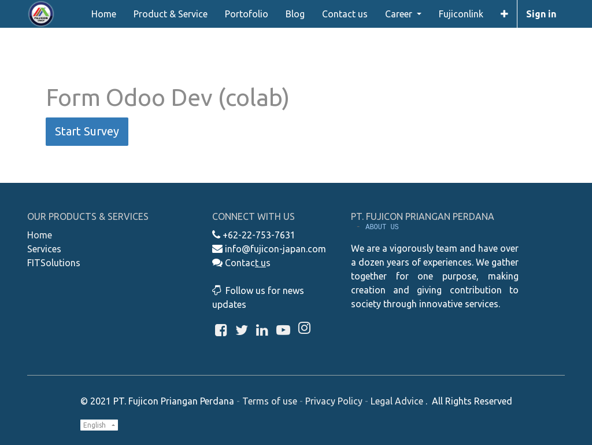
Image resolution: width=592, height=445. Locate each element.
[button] (504, 14)
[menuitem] (104, 14)
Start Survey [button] (87, 131)
